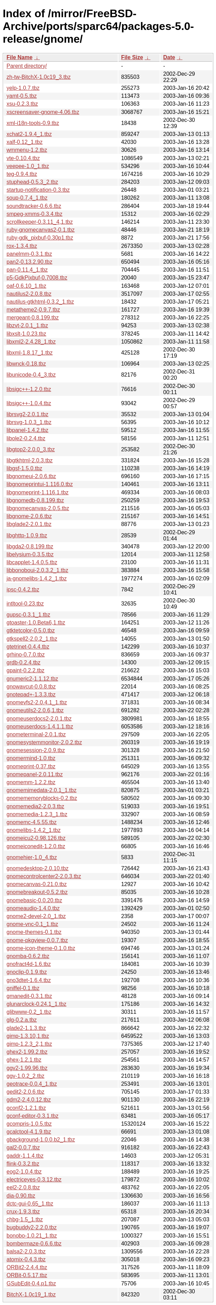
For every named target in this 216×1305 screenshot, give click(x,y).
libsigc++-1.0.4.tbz (29, 403)
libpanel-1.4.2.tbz (27, 430)
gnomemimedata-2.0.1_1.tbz (42, 790)
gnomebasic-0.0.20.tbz (34, 900)
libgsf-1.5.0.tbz (24, 468)
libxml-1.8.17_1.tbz (30, 353)
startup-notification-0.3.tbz (38, 190)
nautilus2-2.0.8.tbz (29, 294)
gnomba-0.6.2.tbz (28, 956)
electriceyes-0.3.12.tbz (34, 1179)
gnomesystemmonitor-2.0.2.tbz (44, 742)
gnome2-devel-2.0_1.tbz (36, 916)
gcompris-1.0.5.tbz (29, 1124)
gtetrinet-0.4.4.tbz (28, 647)
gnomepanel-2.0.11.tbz (35, 774)
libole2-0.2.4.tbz (26, 438)
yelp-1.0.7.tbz (23, 88)
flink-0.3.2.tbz (23, 1164)
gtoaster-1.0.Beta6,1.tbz (36, 622)
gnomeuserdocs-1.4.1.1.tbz (40, 726)
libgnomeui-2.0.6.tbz (31, 476)
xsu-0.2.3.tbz (22, 104)
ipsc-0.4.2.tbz (23, 589)
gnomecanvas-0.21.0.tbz (37, 884)
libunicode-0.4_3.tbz (31, 375)
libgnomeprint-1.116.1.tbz (38, 492)
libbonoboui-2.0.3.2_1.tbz (37, 570)
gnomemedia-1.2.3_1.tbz (37, 814)
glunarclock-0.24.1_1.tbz (36, 1004)
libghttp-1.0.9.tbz (27, 535)
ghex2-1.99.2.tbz (27, 1052)
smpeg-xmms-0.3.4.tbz (34, 214)
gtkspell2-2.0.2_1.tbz (32, 639)
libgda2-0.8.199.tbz (30, 546)
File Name (20, 57)
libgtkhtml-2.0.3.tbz (30, 460)
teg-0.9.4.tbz (22, 174)
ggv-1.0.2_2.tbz (25, 1076)
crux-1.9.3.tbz (23, 1211)
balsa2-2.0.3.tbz (26, 1251)
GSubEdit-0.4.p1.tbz (31, 1283)
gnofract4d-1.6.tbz (29, 964)
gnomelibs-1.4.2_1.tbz (33, 830)
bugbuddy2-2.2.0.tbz (32, 1227)
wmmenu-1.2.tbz (27, 150)
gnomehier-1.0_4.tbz (32, 857)
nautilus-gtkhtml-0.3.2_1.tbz (40, 302)
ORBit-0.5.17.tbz (27, 1275)
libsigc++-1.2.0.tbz (29, 389)
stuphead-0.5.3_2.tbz (32, 182)
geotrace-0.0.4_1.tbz (32, 1084)
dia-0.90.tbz (21, 1196)
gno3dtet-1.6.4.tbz (29, 980)
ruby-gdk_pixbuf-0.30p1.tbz (40, 238)
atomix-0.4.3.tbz (26, 1259)
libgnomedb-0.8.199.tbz (35, 500)
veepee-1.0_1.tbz (28, 166)
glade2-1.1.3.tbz (26, 1028)
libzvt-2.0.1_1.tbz (27, 325)
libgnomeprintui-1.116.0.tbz (40, 484)
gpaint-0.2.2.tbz (25, 670)
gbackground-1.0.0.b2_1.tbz (41, 1140)
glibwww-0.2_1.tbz (29, 1012)
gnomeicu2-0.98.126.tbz (36, 838)
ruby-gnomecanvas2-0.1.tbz (41, 230)
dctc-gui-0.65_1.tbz (30, 1204)
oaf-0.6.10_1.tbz (26, 286)
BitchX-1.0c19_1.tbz (31, 1294)
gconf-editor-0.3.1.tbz (32, 1116)
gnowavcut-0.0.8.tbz (31, 687)
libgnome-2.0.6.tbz (29, 516)
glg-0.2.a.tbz (22, 1020)
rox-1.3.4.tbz (22, 246)
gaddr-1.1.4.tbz (25, 1156)
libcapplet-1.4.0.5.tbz (32, 562)
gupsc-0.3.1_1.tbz (28, 615)
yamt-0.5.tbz (22, 96)
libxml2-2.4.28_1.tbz (31, 342)
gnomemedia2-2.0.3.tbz (35, 806)
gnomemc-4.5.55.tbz (32, 822)
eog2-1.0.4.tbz (24, 1172)
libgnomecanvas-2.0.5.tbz (38, 508)
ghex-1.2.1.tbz (24, 1060)
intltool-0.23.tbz (25, 604)
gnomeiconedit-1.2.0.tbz (36, 846)
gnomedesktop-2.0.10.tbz (38, 868)
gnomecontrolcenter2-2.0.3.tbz (44, 876)
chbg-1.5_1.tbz (25, 1219)
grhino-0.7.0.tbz (26, 654)
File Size (132, 57)
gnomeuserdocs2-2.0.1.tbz (39, 719)
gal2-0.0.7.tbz (23, 1147)
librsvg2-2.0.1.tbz (27, 414)
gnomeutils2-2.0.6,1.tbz (35, 710)
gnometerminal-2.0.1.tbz (36, 734)
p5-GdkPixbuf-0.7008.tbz (37, 278)
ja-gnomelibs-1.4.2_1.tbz (37, 578)
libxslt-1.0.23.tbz (26, 334)
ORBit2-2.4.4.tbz (27, 1267)
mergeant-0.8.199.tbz (33, 317)
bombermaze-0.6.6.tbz (34, 1243)
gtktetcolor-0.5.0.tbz (31, 630)
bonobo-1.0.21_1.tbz (32, 1236)
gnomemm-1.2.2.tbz (31, 782)
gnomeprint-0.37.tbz (31, 766)
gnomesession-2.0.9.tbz (36, 750)
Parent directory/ (27, 66)
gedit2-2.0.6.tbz (25, 1092)
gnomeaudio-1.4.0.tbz (33, 908)
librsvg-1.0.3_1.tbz (29, 422)
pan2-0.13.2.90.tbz (29, 262)
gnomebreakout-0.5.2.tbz (37, 892)
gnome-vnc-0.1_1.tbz (32, 924)
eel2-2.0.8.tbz (23, 1187)
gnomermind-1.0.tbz (31, 758)
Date (169, 57)
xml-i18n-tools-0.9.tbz (33, 123)
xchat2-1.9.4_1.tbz (29, 134)
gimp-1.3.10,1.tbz (28, 1036)
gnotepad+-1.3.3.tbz (31, 694)
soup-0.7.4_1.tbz (27, 198)
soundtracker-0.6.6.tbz (34, 206)
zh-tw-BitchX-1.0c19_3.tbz (39, 77)
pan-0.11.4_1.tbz (27, 270)
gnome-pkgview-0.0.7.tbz (37, 940)
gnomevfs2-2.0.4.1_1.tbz (37, 702)
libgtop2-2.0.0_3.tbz (31, 449)
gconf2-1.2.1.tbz (26, 1108)
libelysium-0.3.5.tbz (30, 554)
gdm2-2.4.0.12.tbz (29, 1100)
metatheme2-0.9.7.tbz (33, 310)
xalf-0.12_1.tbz (25, 142)
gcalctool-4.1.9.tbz (29, 1132)
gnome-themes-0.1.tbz (34, 932)
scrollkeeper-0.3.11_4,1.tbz (40, 222)
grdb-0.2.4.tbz (24, 662)
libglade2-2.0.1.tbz (29, 524)
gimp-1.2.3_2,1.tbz (29, 1044)
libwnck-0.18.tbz (26, 364)
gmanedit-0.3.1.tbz (29, 996)
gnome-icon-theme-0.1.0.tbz (41, 948)
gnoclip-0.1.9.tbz (27, 972)
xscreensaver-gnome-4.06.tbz (43, 112)
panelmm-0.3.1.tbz (29, 254)
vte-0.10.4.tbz (23, 158)
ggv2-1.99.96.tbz (27, 1068)
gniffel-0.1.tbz (23, 988)
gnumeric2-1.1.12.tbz (32, 679)
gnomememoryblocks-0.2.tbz (42, 798)
